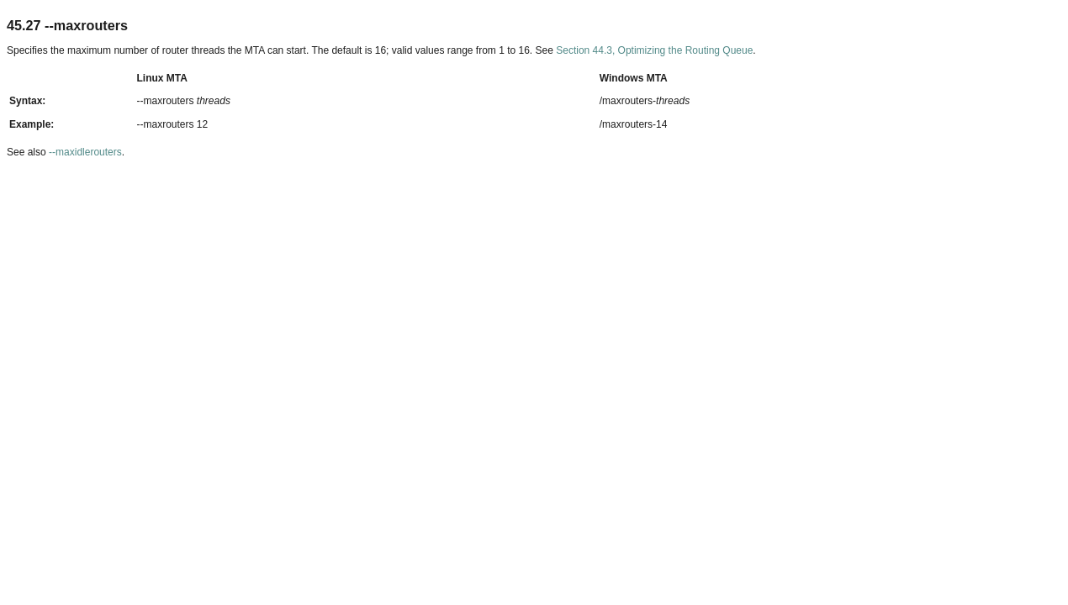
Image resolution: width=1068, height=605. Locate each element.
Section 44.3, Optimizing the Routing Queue (654, 50)
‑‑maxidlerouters (85, 152)
